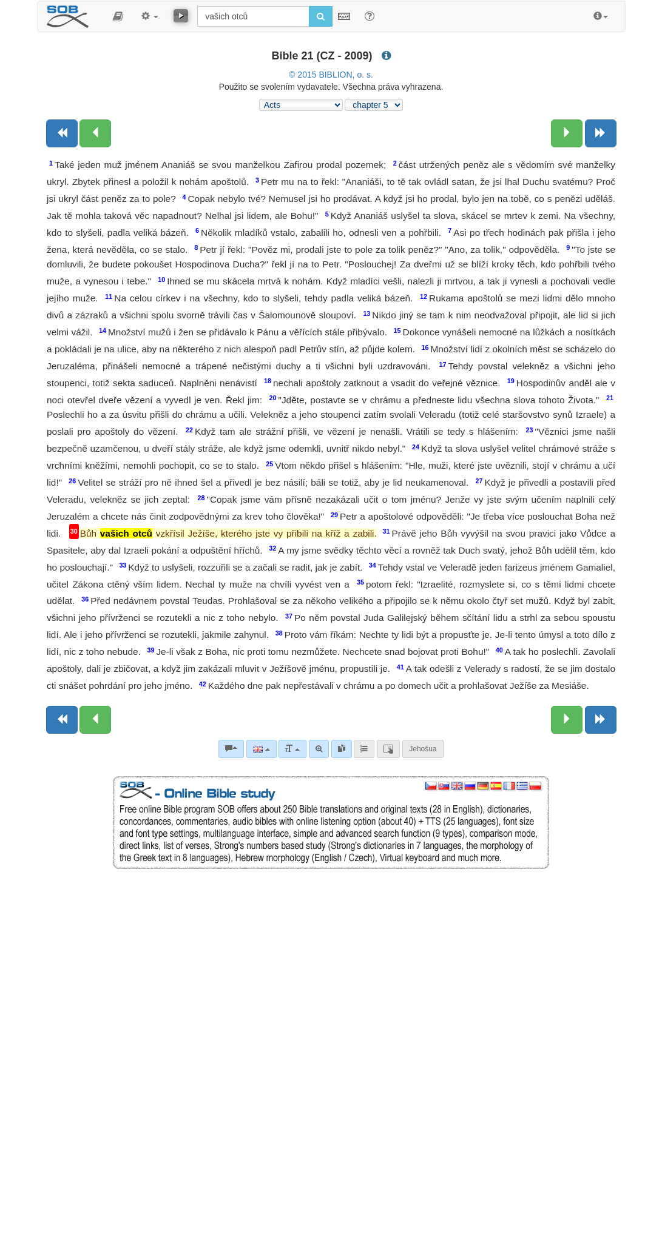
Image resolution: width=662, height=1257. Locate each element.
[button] (118, 16)
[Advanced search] (319, 749)
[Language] (261, 749)
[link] (341, 749)
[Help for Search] (369, 15)
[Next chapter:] (567, 133)
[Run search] (321, 16)
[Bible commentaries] (231, 749)
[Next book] (600, 133)
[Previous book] (62, 133)
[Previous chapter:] (95, 133)
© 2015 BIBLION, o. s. (331, 74)
